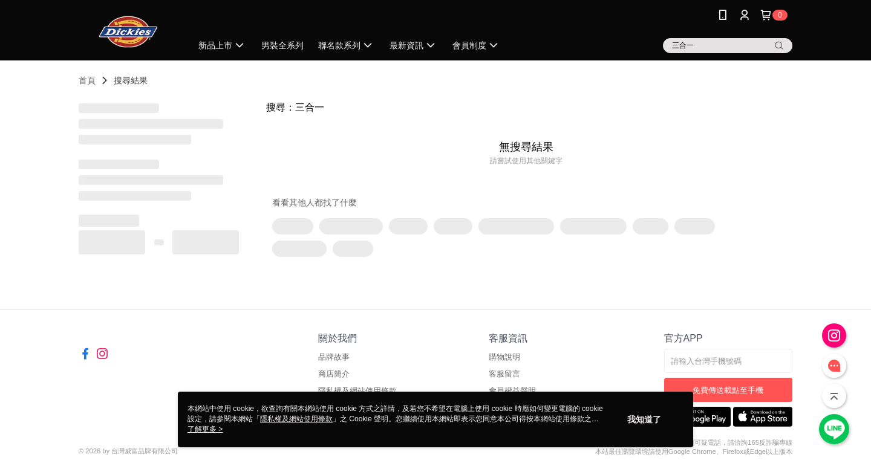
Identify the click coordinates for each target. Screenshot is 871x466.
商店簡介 (334, 373)
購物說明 (504, 356)
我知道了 (644, 419)
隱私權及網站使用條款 (296, 419)
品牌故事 (334, 356)
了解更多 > (205, 429)
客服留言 (504, 373)
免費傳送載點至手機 (728, 390)
